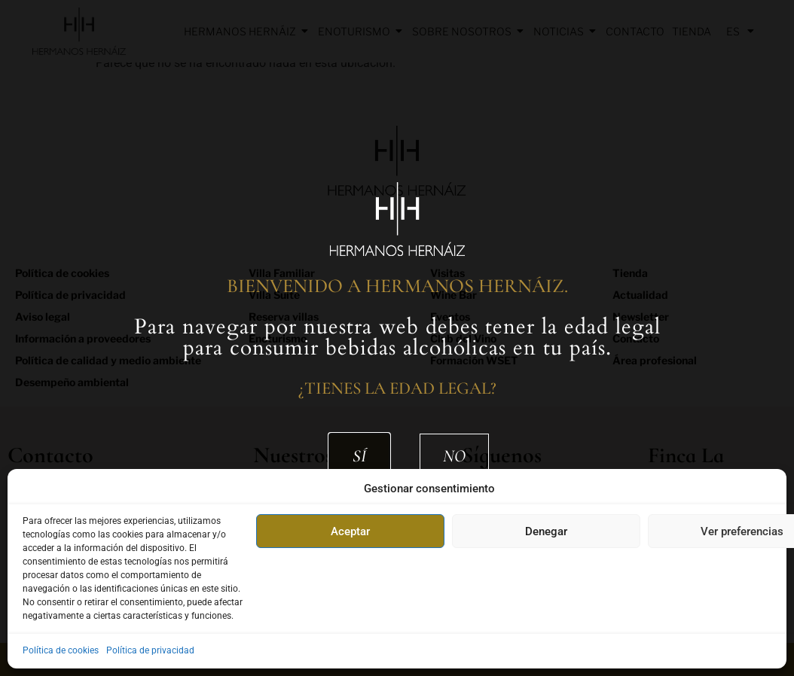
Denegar (546, 531)
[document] (397, 338)
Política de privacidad (150, 650)
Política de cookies (61, 650)
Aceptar (350, 531)
